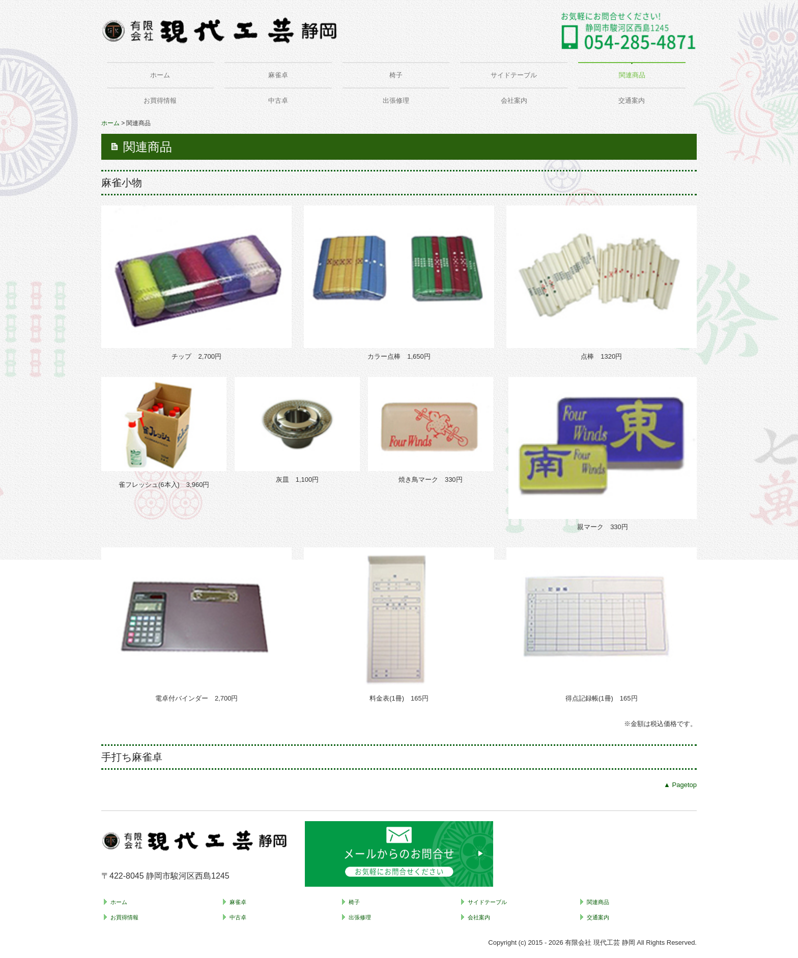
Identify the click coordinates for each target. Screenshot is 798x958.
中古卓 (278, 100)
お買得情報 (160, 100)
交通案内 (631, 100)
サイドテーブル (514, 75)
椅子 (396, 75)
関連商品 (632, 75)
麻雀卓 (278, 75)
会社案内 (514, 100)
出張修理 (396, 100)
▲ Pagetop (680, 785)
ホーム (160, 75)
